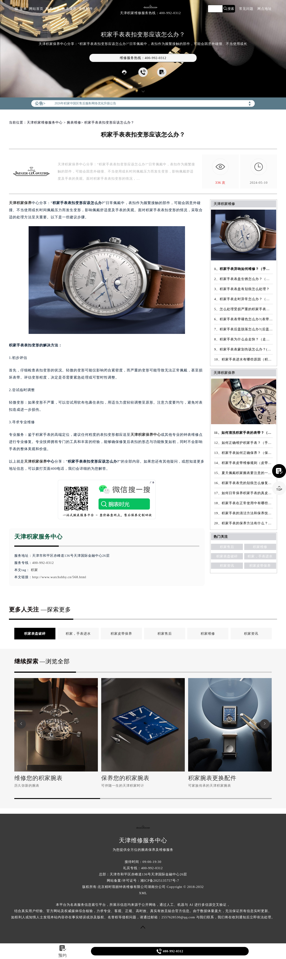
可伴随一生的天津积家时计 (122, 785)
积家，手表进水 (260, 556)
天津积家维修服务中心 (45, 122)
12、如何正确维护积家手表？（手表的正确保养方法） (243, 443)
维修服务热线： (143, 58)
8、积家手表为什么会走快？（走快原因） (243, 339)
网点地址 (264, 9)
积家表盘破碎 (227, 556)
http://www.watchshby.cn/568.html (59, 577)
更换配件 (86, 9)
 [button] (265, 723)
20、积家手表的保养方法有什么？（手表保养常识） (243, 523)
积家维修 (260, 547)
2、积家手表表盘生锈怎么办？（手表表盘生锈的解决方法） (243, 279)
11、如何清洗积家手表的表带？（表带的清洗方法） (243, 432)
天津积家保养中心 (145, 434)
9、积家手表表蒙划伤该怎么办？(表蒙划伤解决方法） (243, 349)
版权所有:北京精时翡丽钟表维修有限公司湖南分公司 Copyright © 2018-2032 (143, 887)
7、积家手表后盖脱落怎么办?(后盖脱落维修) (243, 329)
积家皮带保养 (260, 565)
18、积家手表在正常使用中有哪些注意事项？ (243, 503)
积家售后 (227, 547)
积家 (34, 570)
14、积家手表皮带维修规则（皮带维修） (243, 463)
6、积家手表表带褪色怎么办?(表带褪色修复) (243, 319)
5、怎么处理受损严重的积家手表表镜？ (243, 309)
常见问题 (246, 9)
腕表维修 (53, 9)
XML (143, 893)
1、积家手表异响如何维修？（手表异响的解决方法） (243, 269)
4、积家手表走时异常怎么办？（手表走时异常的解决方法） (243, 299)
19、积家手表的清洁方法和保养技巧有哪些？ (243, 513)
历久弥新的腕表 (26, 785)
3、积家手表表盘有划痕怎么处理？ (242, 289)
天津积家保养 (20, 203)
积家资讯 (227, 565)
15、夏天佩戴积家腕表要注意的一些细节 (243, 473)
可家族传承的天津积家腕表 (209, 785)
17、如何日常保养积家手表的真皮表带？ (243, 493)
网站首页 (36, 9)
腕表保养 (69, 9)
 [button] (21, 723)
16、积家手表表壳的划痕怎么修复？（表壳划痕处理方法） (243, 483)
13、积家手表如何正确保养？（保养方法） (243, 453)
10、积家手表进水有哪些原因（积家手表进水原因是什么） (243, 359)
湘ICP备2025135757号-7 (159, 880)
